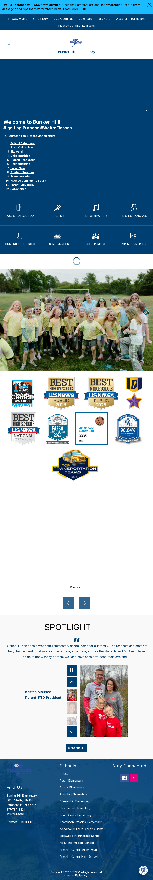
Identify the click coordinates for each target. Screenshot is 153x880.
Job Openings (63, 18)
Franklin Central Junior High (78, 849)
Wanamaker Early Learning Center (82, 829)
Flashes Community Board (76, 25)
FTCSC (64, 773)
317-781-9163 (15, 814)
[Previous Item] (72, 682)
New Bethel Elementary (74, 808)
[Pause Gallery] (146, 110)
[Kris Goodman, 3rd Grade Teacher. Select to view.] (72, 708)
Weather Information (130, 18)
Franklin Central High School (78, 856)
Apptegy (84, 875)
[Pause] (72, 670)
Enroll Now (40, 18)
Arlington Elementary (73, 794)
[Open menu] (9, 45)
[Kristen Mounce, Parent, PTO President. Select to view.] (51, 695)
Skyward (104, 18)
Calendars (86, 18)
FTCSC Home (17, 18)
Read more (76, 587)
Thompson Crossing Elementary (80, 822)
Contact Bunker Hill (19, 822)
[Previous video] (68, 603)
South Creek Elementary (75, 815)
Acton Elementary (71, 780)
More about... (76, 748)
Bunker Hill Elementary (74, 801)
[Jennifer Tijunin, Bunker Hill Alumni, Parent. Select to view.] (72, 722)
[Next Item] (72, 731)
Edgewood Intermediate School (79, 835)
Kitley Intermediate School (76, 842)
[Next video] (84, 603)
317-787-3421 (16, 809)
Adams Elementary (71, 787)
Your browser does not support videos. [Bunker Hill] (76, 87)
